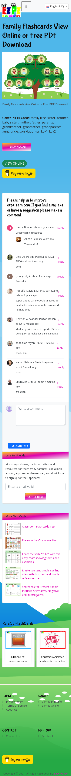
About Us (11, 709)
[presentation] (37, 435)
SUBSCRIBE (35, 497)
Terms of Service (16, 705)
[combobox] (57, 6)
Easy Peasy (61, 773)
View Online (14, 163)
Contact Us (13, 736)
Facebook (48, 736)
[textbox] (57, 6)
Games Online (50, 705)
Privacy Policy (14, 701)
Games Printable (52, 701)
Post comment (19, 445)
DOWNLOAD (18, 146)
